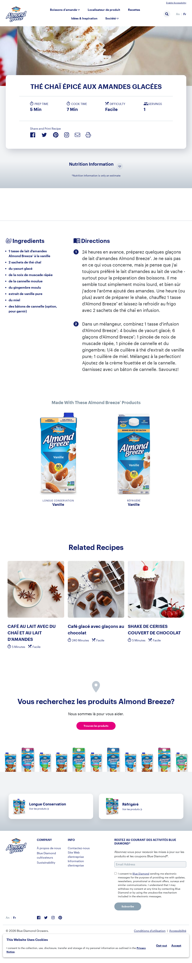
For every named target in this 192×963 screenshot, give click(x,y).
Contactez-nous (79, 848)
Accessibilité (177, 930)
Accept (176, 945)
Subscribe (128, 906)
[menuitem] (178, 14)
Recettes (134, 9)
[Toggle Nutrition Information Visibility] (119, 166)
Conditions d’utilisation (150, 930)
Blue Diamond (140, 873)
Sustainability (46, 862)
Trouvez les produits (96, 725)
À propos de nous (49, 848)
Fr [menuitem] (184, 14)
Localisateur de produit (104, 9)
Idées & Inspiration (84, 18)
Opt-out (161, 945)
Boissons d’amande (63, 9)
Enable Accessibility (176, 2)
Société (110, 18)
